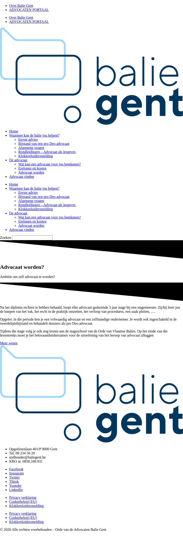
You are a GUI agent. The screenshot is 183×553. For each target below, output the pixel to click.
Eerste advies (28, 139)
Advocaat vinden (21, 176)
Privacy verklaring (22, 497)
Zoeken (5, 238)
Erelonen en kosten (32, 168)
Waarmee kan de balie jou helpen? (34, 135)
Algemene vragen (31, 148)
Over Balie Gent (21, 6)
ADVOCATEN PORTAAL (29, 10)
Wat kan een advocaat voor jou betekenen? (49, 164)
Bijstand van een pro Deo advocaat (43, 144)
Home (13, 131)
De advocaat (18, 160)
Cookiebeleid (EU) (23, 502)
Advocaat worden (31, 172)
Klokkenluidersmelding (35, 156)
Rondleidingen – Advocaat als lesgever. (47, 152)
